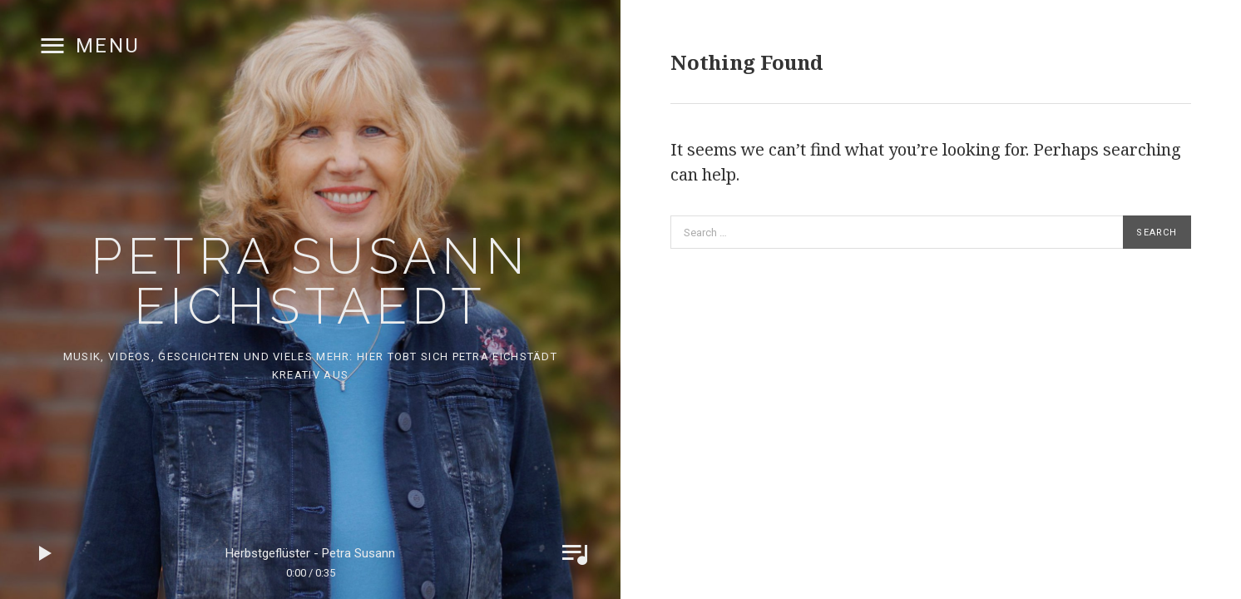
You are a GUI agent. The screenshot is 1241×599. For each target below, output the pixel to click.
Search (1156, 232)
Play (46, 553)
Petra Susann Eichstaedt (310, 281)
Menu (108, 45)
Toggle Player (575, 553)
